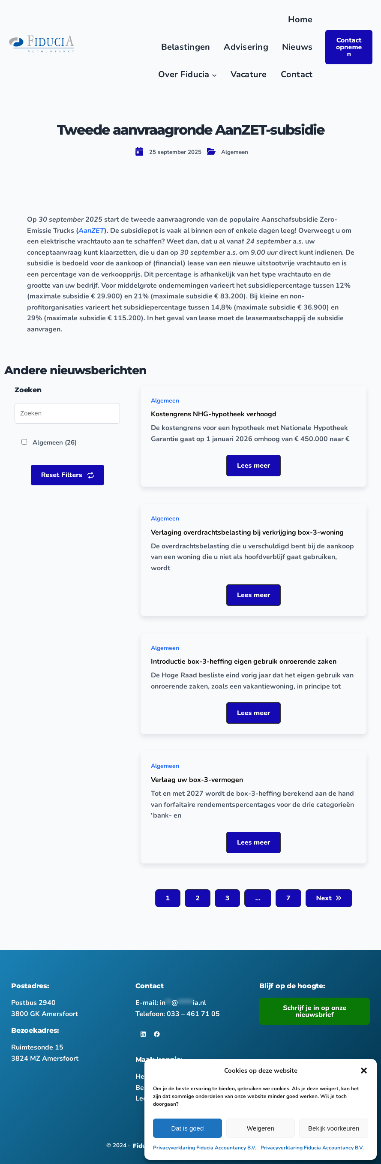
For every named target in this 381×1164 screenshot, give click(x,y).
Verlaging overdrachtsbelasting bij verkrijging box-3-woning (247, 532)
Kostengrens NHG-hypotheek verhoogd (213, 414)
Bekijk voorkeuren (333, 1128)
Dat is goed (187, 1128)
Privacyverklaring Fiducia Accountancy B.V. (204, 1147)
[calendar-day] (139, 151)
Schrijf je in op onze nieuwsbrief (314, 1011)
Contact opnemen (349, 47)
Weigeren (260, 1128)
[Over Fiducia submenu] (214, 74)
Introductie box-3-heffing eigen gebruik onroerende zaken (243, 661)
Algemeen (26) (55, 442)
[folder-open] (211, 151)
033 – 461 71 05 (193, 1014)
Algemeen (234, 152)
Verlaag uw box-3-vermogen (197, 780)
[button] (364, 1070)
